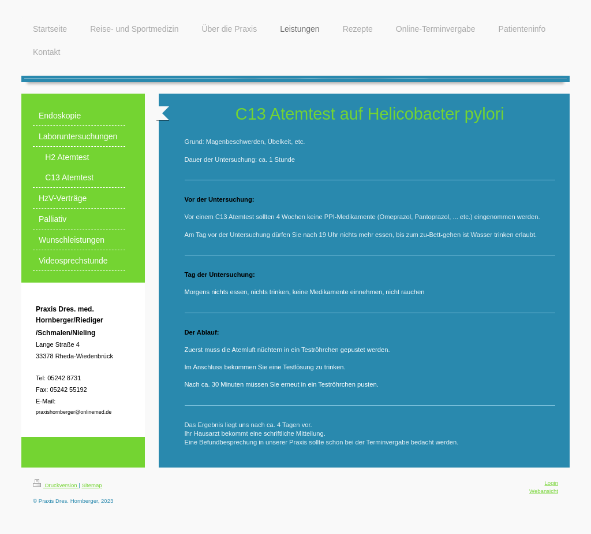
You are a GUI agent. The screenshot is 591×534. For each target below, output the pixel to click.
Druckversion (55, 485)
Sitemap (91, 485)
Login (551, 483)
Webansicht (543, 491)
